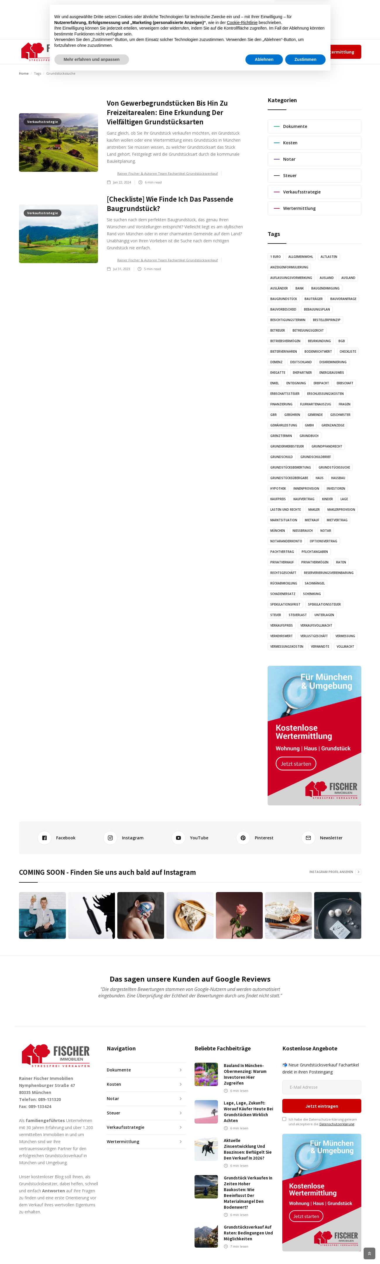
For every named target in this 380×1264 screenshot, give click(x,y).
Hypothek (278, 488)
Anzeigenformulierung (289, 267)
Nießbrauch (303, 531)
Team (264, 51)
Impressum (284, 51)
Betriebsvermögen (285, 341)
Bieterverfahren (283, 351)
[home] (48, 52)
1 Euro (275, 257)
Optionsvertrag (323, 541)
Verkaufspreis (281, 625)
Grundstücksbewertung (290, 467)
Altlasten (329, 257)
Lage (344, 499)
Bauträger (314, 299)
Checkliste (348, 351)
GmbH (309, 425)
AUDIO (158, 51)
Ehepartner (302, 373)
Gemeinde (315, 415)
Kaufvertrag (303, 499)
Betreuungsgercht (308, 330)
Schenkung (312, 594)
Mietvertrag (337, 520)
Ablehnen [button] (264, 1248)
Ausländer (279, 288)
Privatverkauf (282, 562)
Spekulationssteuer (324, 604)
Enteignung (296, 383)
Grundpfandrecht (327, 446)
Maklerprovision (341, 509)
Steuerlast (298, 615)
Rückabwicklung (283, 583)
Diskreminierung (333, 362)
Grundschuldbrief (315, 457)
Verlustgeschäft (314, 636)
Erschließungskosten (325, 394)
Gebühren (292, 415)
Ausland (327, 278)
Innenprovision (306, 488)
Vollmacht (345, 646)
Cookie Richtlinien (348, 1253)
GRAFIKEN (183, 51)
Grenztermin (281, 436)
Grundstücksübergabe (289, 478)
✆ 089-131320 (235, 51)
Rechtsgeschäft (283, 573)
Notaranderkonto (286, 541)
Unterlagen (324, 615)
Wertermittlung (337, 52)
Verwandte (320, 646)
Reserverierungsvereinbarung (329, 573)
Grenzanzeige (332, 425)
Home (24, 73)
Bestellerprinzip (327, 320)
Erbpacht (321, 383)
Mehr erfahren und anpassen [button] (92, 1248)
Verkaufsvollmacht (316, 625)
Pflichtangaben (315, 552)
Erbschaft (345, 383)
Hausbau (338, 478)
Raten (341, 562)
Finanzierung (281, 404)
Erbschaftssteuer (285, 394)
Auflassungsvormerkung (291, 278)
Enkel (274, 383)
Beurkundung (319, 341)
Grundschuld (281, 457)
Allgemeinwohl (300, 257)
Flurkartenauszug (315, 404)
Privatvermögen (315, 562)
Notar (325, 531)
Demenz (276, 362)
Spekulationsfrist (285, 604)
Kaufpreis (278, 499)
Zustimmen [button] (306, 1248)
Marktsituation (283, 520)
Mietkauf (312, 520)
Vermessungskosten (286, 646)
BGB (341, 341)
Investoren (336, 488)
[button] (106, 52)
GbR (273, 415)
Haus (320, 478)
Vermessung (345, 636)
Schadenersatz (282, 594)
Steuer (275, 615)
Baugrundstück (283, 299)
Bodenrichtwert (318, 351)
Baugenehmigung (325, 288)
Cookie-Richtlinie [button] (242, 1211)
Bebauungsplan (317, 309)
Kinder (327, 499)
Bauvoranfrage (343, 299)
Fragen (344, 404)
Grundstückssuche (334, 467)
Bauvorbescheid (283, 309)
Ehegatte (277, 373)
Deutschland (301, 362)
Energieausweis (331, 373)
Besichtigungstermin (287, 320)
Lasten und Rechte (285, 509)
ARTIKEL (136, 51)
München (277, 531)
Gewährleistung (283, 425)
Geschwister (340, 415)
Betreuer (277, 330)
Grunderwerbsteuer (287, 446)
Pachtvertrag (282, 552)
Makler (314, 509)
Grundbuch (309, 436)
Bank (299, 288)
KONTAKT (211, 51)
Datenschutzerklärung (336, 1090)
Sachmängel (315, 583)
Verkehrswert (281, 636)
